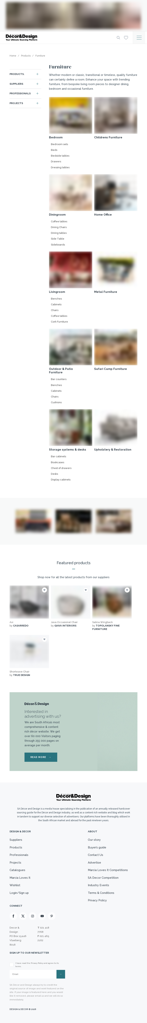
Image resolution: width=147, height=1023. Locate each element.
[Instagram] (32, 916)
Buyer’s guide (97, 847)
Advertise (94, 862)
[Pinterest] (52, 916)
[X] (23, 916)
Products (16, 847)
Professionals (20, 93)
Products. (17, 74)
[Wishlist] (126, 37)
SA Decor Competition (103, 877)
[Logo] (58, 37)
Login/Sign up (19, 893)
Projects (16, 103)
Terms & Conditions (101, 893)
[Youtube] (42, 916)
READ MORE (40, 757)
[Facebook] (13, 916)
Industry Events (98, 885)
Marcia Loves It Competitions (108, 870)
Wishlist (15, 885)
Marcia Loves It (20, 877)
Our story (94, 840)
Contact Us (95, 855)
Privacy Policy (97, 900)
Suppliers (16, 83)
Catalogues (17, 870)
